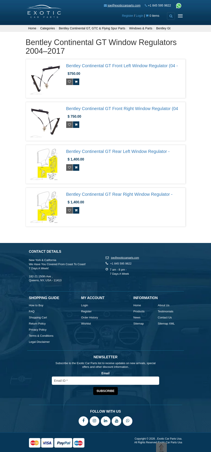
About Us (163, 305)
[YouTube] (116, 421)
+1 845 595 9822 (159, 5)
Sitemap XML (166, 323)
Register (127, 15)
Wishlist (86, 323)
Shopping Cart (38, 317)
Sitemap (138, 323)
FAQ (32, 311)
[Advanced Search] (171, 16)
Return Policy (37, 323)
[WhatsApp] (127, 421)
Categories (47, 28)
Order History (89, 317)
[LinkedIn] (105, 421)
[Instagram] (94, 421)
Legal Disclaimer (39, 341)
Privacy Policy (38, 329)
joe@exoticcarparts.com (124, 5)
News (137, 317)
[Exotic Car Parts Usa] (44, 11)
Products (139, 311)
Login (139, 15)
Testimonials (166, 311)
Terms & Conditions (41, 335)
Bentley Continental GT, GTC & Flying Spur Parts (92, 28)
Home (32, 28)
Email (105, 373)
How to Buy (36, 305)
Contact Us (165, 317)
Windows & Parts (140, 28)
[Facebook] (83, 421)
